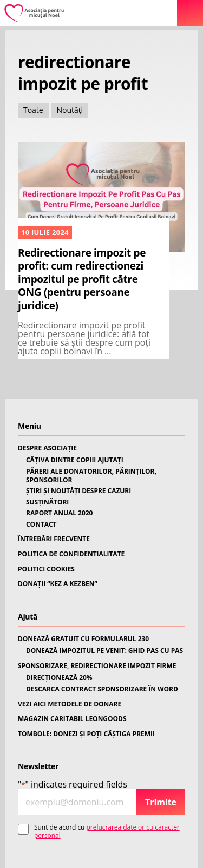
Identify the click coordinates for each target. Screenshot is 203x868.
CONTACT (41, 524)
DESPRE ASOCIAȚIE (47, 448)
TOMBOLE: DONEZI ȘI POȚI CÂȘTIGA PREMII (86, 734)
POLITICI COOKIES (46, 569)
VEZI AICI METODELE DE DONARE (69, 704)
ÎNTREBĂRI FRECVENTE (54, 539)
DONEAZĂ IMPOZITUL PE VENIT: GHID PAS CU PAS (104, 651)
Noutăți (70, 110)
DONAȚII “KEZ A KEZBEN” (57, 584)
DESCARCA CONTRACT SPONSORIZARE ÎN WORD (102, 689)
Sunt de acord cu (107, 831)
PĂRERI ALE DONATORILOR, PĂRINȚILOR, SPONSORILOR (91, 475)
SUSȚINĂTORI (47, 502)
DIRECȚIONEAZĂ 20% (59, 678)
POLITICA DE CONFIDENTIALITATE (71, 554)
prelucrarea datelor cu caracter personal (107, 831)
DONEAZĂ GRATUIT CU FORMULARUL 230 (83, 639)
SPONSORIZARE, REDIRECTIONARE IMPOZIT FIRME (97, 666)
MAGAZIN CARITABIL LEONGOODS (72, 719)
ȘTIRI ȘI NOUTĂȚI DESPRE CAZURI (78, 491)
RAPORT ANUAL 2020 (59, 513)
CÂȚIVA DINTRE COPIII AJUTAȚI (74, 460)
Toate (33, 110)
